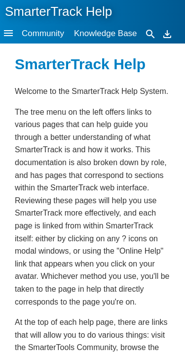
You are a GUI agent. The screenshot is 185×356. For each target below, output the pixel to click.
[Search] (150, 33)
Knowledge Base (105, 33)
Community (43, 33)
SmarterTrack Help (58, 11)
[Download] (167, 33)
